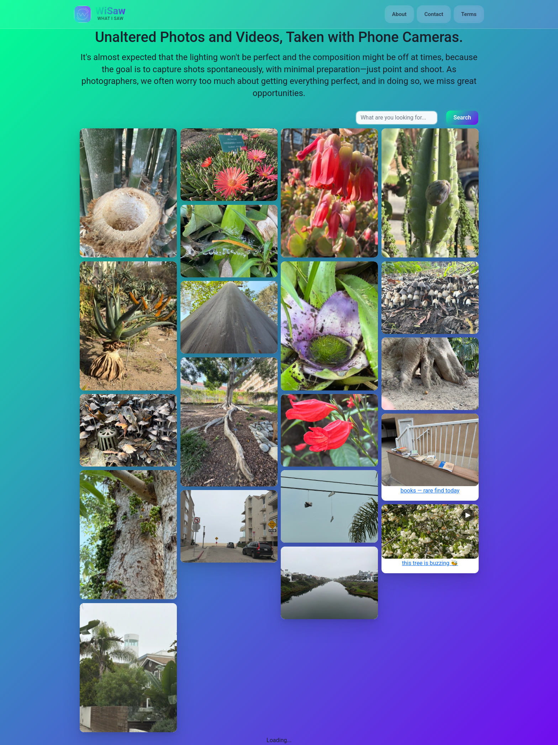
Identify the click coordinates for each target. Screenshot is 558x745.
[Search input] (397, 118)
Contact (433, 14)
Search (462, 117)
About (399, 14)
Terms (469, 14)
